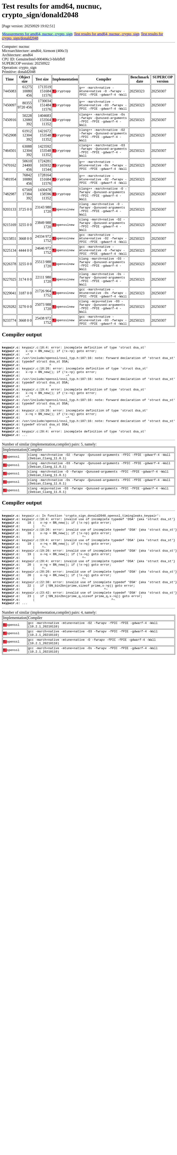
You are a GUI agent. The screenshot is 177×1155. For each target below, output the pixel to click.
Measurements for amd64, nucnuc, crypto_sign (37, 34)
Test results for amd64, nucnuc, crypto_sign (106, 34)
